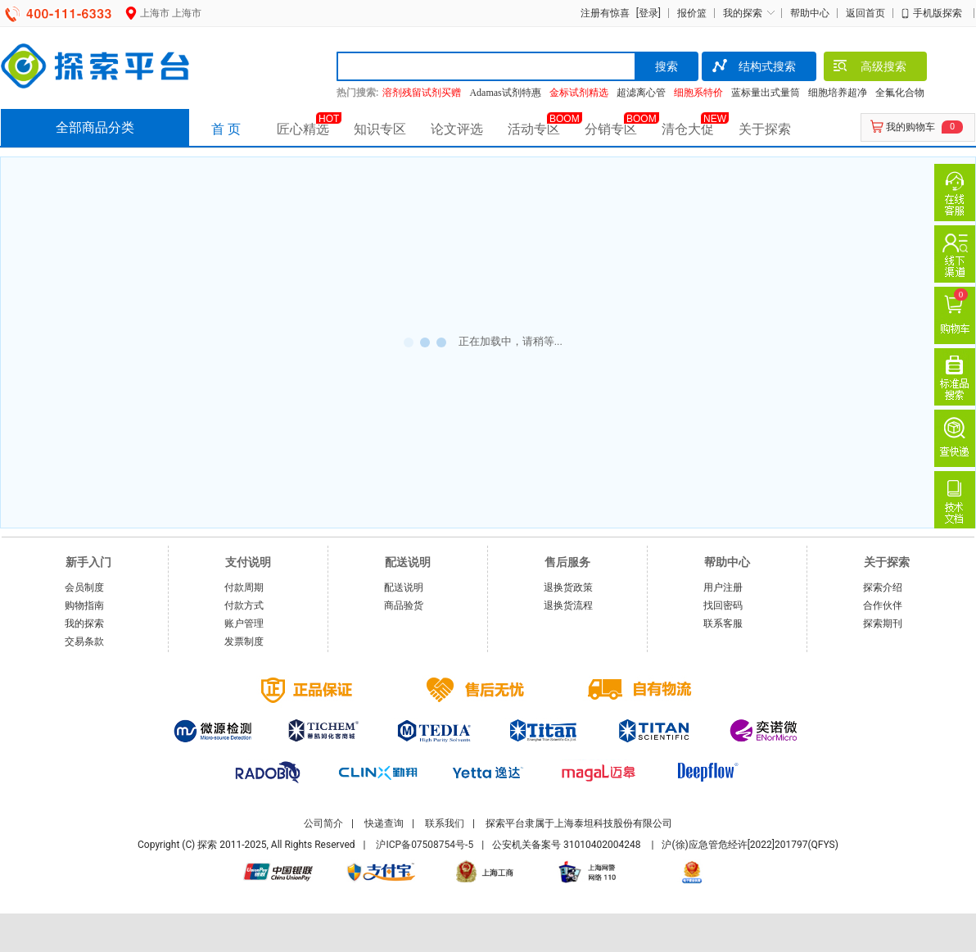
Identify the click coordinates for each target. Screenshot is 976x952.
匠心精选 (303, 129)
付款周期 (244, 587)
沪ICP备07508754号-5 (424, 844)
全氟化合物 (899, 92)
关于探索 (765, 129)
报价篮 (692, 13)
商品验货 (403, 605)
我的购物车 (910, 127)
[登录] (646, 13)
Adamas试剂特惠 (504, 92)
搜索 (666, 66)
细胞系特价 (698, 92)
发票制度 (244, 641)
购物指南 (84, 605)
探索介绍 (882, 587)
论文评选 (457, 129)
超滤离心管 (641, 92)
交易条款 (84, 641)
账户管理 (244, 623)
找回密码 (723, 605)
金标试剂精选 (578, 92)
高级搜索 (869, 68)
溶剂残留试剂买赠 (421, 92)
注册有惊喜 (605, 13)
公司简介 (323, 823)
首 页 (226, 129)
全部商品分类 (95, 127)
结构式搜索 (753, 68)
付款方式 (244, 605)
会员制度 (84, 587)
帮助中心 (809, 13)
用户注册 (723, 587)
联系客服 (723, 623)
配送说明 (403, 587)
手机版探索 (937, 13)
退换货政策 (568, 587)
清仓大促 (688, 129)
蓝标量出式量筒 (765, 92)
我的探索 (742, 13)
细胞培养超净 (837, 92)
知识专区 (380, 129)
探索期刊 (882, 623)
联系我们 (444, 823)
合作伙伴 (882, 605)
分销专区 (611, 129)
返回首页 (865, 13)
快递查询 (384, 823)
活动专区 (534, 129)
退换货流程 (568, 605)
